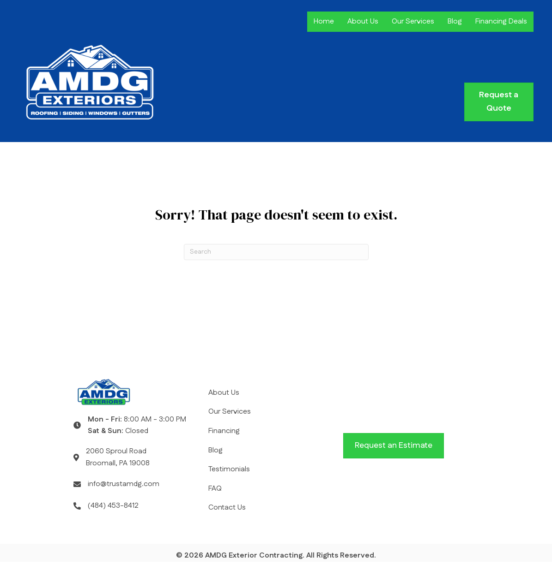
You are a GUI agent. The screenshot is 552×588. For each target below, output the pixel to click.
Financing (224, 431)
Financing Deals (501, 21)
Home (324, 21)
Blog (455, 21)
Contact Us (227, 507)
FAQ (215, 488)
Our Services (413, 21)
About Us (362, 21)
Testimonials (229, 469)
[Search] (276, 252)
